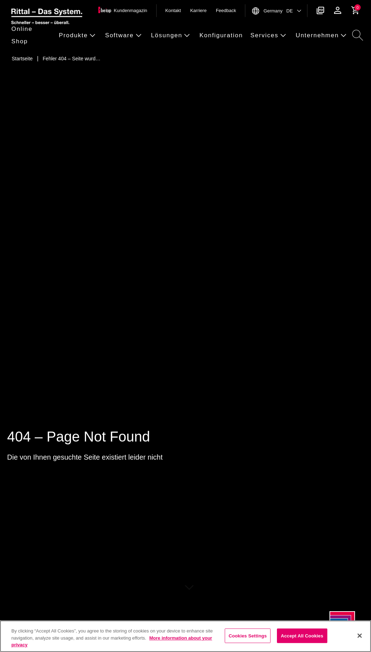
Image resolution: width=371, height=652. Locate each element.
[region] (185, 636)
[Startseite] (22, 58)
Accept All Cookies (302, 635)
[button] (33, 35)
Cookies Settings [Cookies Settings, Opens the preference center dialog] (248, 635)
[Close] (359, 635)
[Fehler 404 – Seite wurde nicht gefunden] (71, 58)
